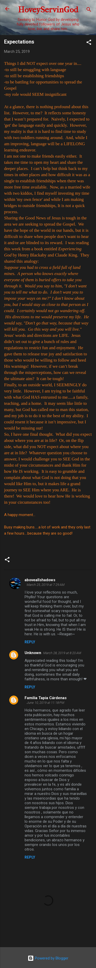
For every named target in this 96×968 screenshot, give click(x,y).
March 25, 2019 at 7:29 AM (46, 585)
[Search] (89, 10)
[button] (89, 43)
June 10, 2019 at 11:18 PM (45, 703)
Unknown (33, 652)
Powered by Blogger (48, 958)
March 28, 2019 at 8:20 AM (62, 653)
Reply (30, 642)
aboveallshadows (40, 580)
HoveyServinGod (48, 9)
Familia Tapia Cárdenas (46, 698)
